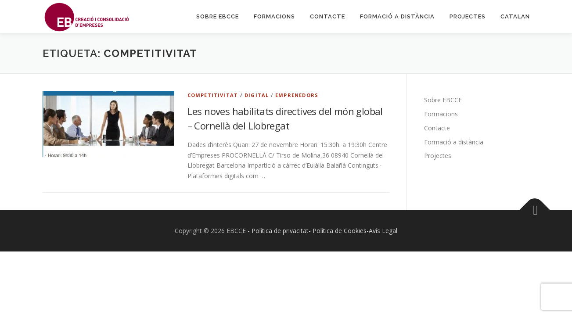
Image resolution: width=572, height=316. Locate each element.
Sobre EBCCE (217, 16)
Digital (257, 95)
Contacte (327, 16)
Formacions (274, 16)
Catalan (515, 16)
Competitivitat (212, 95)
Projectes (468, 16)
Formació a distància (397, 16)
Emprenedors (296, 95)
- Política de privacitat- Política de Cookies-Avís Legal (322, 230)
